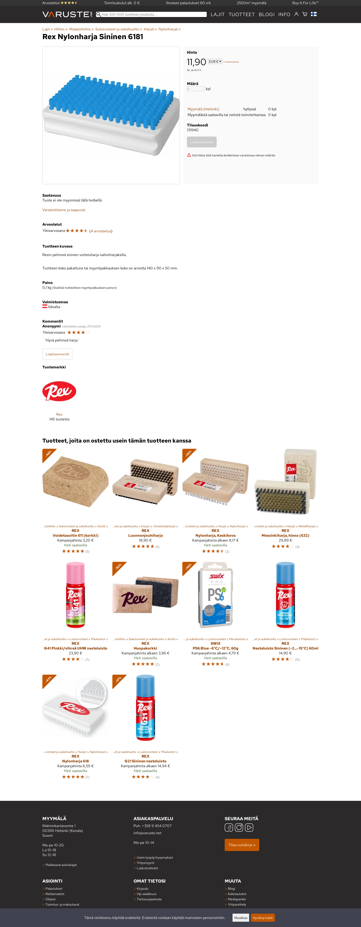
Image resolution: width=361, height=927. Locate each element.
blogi (267, 14)
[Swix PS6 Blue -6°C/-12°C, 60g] (215, 616)
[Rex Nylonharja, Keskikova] (215, 503)
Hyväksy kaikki (263, 917)
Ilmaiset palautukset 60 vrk (188, 2)
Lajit (218, 14)
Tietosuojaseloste (149, 899)
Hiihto (60, 29)
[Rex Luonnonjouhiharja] (145, 503)
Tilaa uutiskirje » (242, 844)
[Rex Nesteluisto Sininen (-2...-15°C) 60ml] (285, 616)
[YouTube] (249, 828)
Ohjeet (50, 899)
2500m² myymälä (251, 2)
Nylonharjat (170, 29)
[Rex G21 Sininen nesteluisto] (145, 729)
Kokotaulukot (237, 894)
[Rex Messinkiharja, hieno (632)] (285, 503)
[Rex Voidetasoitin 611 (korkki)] (75, 503)
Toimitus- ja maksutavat (62, 904)
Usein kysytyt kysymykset (155, 857)
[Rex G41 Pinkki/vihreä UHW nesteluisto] (75, 616)
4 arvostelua (101, 231)
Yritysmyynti (145, 862)
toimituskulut (232, 61)
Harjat (150, 29)
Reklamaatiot (55, 894)
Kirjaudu (142, 888)
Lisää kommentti (57, 354)
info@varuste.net (147, 833)
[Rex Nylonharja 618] (75, 729)
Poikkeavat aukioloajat (61, 865)
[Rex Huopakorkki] (145, 616)
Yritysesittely (237, 904)
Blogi (231, 888)
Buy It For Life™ (305, 2)
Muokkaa (240, 917)
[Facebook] (229, 828)
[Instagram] (239, 828)
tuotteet (242, 14)
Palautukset (54, 888)
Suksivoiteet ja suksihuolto (118, 29)
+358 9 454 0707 (157, 825)
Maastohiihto (81, 29)
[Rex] (59, 401)
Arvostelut (60, 2)
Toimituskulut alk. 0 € (122, 2)
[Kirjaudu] (296, 14)
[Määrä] (196, 88)
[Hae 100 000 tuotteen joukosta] (151, 14)
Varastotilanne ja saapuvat (63, 209)
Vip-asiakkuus (146, 894)
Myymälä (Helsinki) (203, 109)
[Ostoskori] (304, 14)
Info (284, 14)
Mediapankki (237, 899)
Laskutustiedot (147, 868)
